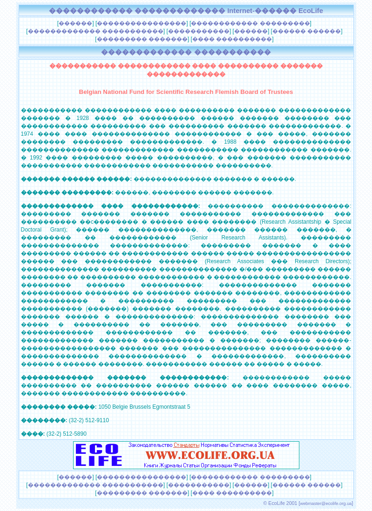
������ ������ (306, 31)
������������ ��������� (250, 23)
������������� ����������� (95, 31)
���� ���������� (232, 39)
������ (75, 23)
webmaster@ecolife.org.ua (326, 503)
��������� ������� (142, 39)
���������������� (141, 23)
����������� (199, 31)
